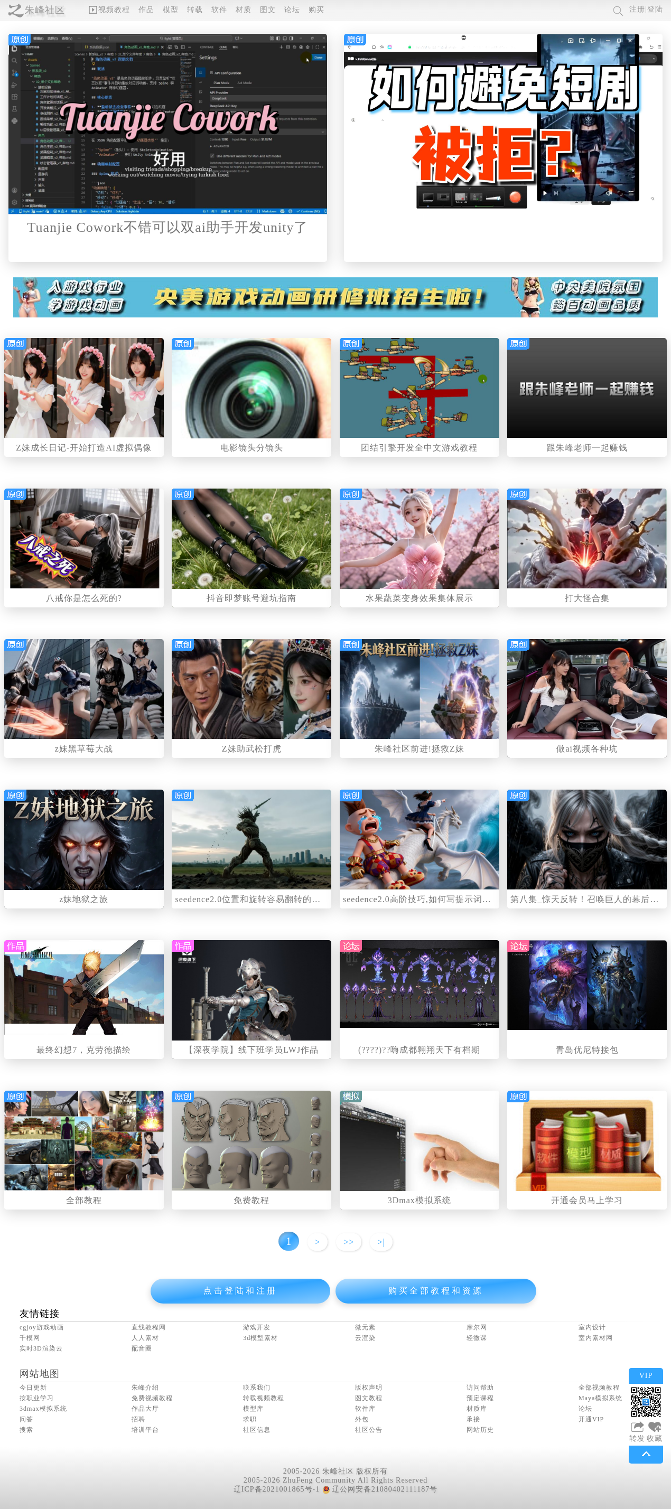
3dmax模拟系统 (43, 1408)
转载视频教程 (263, 1398)
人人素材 (145, 1338)
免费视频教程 (152, 1398)
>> (348, 1242)
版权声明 (369, 1387)
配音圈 (142, 1348)
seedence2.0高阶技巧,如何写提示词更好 (421, 899)
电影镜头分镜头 (251, 447)
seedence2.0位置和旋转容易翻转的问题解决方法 (270, 899)
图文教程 (369, 1398)
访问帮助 (480, 1387)
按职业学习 (37, 1398)
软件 (219, 10)
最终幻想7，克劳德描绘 (83, 1049)
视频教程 (109, 10)
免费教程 (251, 1200)
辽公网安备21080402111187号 (379, 1489)
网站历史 (480, 1429)
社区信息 (257, 1429)
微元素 (365, 1327)
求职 (250, 1419)
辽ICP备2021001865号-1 (277, 1489)
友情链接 (40, 1313)
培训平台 (145, 1429)
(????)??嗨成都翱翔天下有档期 (419, 1049)
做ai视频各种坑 (587, 748)
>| (381, 1242)
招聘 (138, 1419)
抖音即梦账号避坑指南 (251, 598)
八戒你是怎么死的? (84, 598)
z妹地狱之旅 (83, 899)
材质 (243, 10)
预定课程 (480, 1398)
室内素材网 (596, 1338)
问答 (26, 1419)
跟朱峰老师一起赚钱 (587, 447)
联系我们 (257, 1387)
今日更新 (33, 1387)
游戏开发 (257, 1327)
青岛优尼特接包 (587, 1049)
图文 (268, 10)
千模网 (30, 1338)
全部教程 (84, 1200)
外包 (362, 1419)
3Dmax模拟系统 (419, 1200)
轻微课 (477, 1338)
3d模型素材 (260, 1338)
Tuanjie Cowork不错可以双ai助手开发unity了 (168, 227)
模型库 (253, 1408)
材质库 (477, 1408)
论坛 (292, 10)
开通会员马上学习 (587, 1200)
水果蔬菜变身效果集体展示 (419, 598)
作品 (146, 10)
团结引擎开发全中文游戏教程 (419, 447)
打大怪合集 (587, 598)
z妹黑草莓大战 (84, 748)
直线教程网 (149, 1327)
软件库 (365, 1408)
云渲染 (365, 1338)
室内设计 (592, 1327)
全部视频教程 (599, 1387)
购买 (316, 10)
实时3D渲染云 (41, 1348)
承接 (473, 1419)
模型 (171, 10)
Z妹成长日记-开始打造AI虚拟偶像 (84, 447)
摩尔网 (477, 1327)
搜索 (26, 1429)
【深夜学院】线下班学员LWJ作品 (251, 1049)
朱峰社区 (45, 10)
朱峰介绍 (145, 1387)
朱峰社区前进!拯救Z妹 (419, 748)
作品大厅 (145, 1408)
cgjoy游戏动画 (42, 1327)
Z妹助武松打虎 (252, 748)
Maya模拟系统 (600, 1398)
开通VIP (591, 1419)
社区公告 (369, 1429)
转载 (195, 10)
